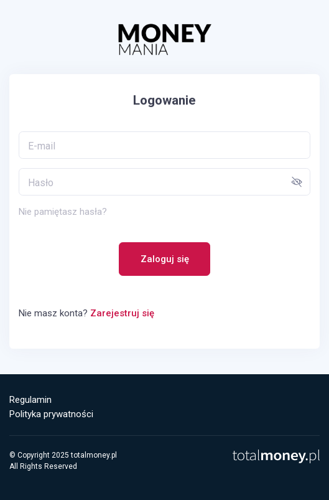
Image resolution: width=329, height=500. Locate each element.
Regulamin (30, 399)
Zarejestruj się (122, 313)
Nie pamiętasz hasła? (63, 211)
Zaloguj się (165, 259)
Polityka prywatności (51, 414)
